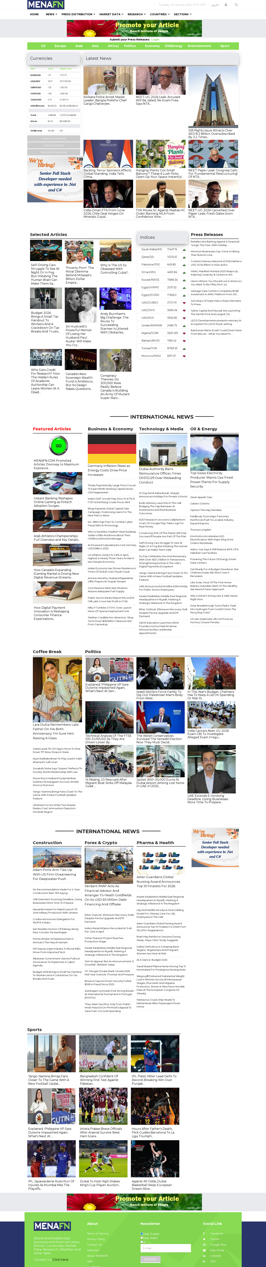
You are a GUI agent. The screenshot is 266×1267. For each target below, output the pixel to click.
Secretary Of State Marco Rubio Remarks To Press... (216, 302)
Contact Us (94, 1244)
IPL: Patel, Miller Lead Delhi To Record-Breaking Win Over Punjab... (154, 1079)
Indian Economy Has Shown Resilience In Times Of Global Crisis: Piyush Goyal (112, 570)
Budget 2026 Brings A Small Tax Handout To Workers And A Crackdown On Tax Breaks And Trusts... (45, 322)
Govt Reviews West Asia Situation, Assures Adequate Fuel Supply (108, 589)
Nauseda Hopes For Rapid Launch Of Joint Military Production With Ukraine (55, 911)
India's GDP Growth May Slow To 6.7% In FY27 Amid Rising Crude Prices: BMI (111, 500)
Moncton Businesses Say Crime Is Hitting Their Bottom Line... (215, 253)
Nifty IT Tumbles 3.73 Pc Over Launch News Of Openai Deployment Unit (109, 609)
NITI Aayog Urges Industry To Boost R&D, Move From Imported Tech (57, 950)
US (38, 46)
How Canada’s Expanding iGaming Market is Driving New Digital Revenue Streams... (56, 573)
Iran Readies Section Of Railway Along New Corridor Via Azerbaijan (55, 930)
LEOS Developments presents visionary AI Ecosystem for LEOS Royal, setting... (216, 322)
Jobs (90, 1261)
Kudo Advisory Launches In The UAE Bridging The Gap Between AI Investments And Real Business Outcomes (160, 508)
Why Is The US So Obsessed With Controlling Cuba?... (114, 268)
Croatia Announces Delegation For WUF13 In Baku (54, 921)
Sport (222, 46)
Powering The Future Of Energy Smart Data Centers (213, 561)
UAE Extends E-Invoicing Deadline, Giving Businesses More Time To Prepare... (207, 799)
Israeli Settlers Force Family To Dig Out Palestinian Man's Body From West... (159, 695)
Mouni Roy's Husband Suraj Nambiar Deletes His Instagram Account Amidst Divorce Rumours (56, 782)
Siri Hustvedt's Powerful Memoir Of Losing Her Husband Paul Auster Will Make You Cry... (79, 336)
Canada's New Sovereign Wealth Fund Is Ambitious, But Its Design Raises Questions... (79, 381)
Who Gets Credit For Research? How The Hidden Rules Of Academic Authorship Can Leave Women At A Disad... (45, 381)
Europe (60, 46)
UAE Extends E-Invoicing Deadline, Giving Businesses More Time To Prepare (57, 901)
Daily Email (213, 1250)
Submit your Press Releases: (130, 39)
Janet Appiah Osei (201, 497)
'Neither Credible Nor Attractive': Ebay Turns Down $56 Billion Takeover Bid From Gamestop (110, 621)
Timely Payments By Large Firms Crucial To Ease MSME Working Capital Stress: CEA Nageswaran (112, 489)
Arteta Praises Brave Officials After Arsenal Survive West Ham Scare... (101, 1132)
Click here (60, 1259)
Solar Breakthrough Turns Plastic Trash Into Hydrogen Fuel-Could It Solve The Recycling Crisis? (213, 609)
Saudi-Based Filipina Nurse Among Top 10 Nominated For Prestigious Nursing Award (162, 968)
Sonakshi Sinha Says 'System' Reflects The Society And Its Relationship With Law (58, 770)
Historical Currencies (53, 152)
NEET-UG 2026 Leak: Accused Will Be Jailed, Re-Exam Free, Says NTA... (158, 100)
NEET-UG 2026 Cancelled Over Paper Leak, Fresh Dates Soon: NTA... (211, 213)
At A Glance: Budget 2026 (152, 959)
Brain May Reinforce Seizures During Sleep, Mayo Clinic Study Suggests (158, 938)
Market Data (109, 14)
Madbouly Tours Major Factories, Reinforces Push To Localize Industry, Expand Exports (212, 520)
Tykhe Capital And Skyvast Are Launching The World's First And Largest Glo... (215, 312)
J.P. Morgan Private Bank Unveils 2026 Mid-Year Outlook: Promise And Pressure (109, 973)
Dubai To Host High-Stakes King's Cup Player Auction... (100, 1183)
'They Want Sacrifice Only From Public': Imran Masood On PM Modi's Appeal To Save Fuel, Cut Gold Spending (108, 1007)
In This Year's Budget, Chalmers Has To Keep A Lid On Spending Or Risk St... (210, 695)
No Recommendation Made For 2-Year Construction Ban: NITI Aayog (56, 891)
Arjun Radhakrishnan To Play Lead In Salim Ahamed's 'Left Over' (58, 760)
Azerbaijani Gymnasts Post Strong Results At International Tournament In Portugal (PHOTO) (109, 994)
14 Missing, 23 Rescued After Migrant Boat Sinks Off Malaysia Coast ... (108, 783)
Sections (181, 14)
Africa (112, 46)
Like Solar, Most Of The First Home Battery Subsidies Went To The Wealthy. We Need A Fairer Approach (214, 586)
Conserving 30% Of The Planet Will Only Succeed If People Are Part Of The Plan (163, 534)
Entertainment (194, 46)
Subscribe (150, 1259)
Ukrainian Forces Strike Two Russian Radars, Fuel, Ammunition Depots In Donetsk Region (54, 808)
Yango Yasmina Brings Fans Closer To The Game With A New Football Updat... (48, 1079)
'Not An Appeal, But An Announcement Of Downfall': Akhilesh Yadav (110, 963)
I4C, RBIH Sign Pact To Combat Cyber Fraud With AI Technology (110, 523)
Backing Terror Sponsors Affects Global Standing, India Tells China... (107, 174)
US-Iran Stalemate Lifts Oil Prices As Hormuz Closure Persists (211, 620)
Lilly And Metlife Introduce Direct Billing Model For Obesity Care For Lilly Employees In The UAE (160, 913)
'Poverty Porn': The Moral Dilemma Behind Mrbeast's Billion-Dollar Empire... (80, 275)
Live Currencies (54, 145)
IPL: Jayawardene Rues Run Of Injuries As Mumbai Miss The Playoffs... (51, 1185)
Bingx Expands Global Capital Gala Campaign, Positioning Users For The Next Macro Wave (110, 512)
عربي (215, 5)
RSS (209, 1261)
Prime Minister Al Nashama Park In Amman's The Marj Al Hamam (53, 940)
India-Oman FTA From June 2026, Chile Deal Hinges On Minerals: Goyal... (104, 213)
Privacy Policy (96, 1239)
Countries (158, 14)
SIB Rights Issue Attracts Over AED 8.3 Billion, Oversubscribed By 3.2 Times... (211, 134)
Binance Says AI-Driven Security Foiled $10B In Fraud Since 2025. (108, 982)
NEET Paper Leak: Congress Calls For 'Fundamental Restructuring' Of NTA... (213, 174)
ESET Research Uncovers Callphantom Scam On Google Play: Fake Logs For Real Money (162, 523)
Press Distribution (77, 14)
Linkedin (212, 1256)
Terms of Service (98, 1233)
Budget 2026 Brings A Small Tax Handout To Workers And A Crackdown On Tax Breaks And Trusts (57, 975)
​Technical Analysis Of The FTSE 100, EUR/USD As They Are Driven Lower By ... (108, 739)
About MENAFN (97, 1256)
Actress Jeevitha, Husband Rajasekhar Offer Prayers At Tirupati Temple (110, 580)
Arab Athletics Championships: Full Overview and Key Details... (57, 538)
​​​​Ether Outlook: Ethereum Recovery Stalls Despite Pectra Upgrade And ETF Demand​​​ (163, 613)
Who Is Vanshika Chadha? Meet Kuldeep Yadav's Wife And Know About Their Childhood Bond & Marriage (112, 535)
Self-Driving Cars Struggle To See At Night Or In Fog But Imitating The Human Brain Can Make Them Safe (163, 546)
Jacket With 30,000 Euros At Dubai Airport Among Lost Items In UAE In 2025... (160, 783)
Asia (95, 46)
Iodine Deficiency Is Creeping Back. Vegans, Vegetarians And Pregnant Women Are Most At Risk (158, 950)
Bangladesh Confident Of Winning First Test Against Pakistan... (99, 1079)
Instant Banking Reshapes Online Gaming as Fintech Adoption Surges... (53, 502)
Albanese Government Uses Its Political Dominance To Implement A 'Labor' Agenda (56, 962)
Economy (153, 46)
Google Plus (214, 1244)
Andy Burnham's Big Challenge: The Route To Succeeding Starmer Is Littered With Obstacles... (114, 323)
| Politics (129, 46)
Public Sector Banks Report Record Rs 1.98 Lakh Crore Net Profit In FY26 (111, 599)
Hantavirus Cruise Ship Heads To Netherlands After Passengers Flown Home (158, 1003)
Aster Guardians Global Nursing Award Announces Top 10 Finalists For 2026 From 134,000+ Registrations (161, 927)
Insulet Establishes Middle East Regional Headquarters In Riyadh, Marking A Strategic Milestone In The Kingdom (162, 599)
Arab (79, 46)
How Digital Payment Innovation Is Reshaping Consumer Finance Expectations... (51, 613)
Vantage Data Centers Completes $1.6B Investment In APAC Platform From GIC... (215, 292)
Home (34, 14)
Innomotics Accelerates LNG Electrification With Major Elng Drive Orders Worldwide (211, 539)
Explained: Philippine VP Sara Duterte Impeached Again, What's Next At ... (49, 1132)
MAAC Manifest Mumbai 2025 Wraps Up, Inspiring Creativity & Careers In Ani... (214, 273)
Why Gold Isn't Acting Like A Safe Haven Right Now (214, 597)
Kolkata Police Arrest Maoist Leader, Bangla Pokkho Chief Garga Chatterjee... (105, 100)
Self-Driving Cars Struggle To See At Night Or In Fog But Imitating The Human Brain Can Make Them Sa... (45, 274)
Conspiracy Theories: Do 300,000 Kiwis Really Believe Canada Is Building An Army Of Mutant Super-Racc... (115, 387)
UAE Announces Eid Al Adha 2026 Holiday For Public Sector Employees (163, 588)
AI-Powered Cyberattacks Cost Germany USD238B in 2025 (112, 547)
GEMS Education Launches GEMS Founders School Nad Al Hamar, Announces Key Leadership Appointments (159, 628)
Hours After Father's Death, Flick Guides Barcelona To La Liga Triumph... (153, 1132)
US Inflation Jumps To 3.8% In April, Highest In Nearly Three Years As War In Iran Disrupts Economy (111, 558)
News (50, 14)
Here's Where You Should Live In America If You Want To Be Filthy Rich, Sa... (216, 283)
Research (135, 14)
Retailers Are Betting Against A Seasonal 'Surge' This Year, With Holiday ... (215, 243)
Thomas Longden (200, 529)
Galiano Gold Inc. (200, 503)
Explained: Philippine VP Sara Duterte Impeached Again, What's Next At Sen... (106, 688)
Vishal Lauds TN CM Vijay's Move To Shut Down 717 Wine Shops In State (56, 750)
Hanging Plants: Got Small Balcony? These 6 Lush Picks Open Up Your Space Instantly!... (159, 174)
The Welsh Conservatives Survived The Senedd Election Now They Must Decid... (159, 739)
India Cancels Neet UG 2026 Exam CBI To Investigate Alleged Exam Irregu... (208, 734)
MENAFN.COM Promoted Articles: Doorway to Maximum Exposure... (56, 464)
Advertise (93, 1250)
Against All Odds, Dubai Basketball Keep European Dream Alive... (152, 1185)
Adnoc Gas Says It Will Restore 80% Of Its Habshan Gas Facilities (214, 551)
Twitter (211, 1239)
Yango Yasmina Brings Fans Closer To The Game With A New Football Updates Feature (163, 576)
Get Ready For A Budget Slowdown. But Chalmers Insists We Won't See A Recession (214, 573)
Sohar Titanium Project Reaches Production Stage (104, 940)
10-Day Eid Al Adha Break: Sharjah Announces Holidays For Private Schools (163, 495)
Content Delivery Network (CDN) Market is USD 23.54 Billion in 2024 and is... (216, 263)
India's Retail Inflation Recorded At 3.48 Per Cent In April (108, 930)
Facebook (213, 1233)
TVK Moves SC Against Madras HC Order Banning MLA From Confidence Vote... (160, 213)
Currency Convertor (53, 138)
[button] (226, 5)
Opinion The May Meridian (206, 509)
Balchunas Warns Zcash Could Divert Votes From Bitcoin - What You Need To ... (216, 332)
